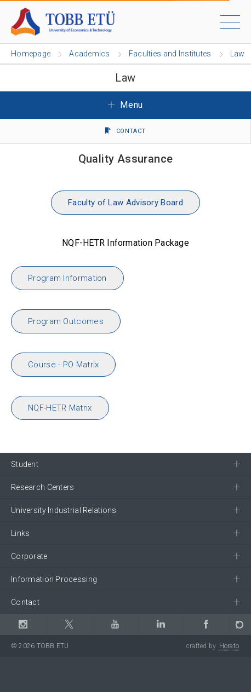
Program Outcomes (66, 321)
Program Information (67, 278)
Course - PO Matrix (63, 365)
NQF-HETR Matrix (60, 408)
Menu (125, 105)
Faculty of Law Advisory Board (125, 202)
